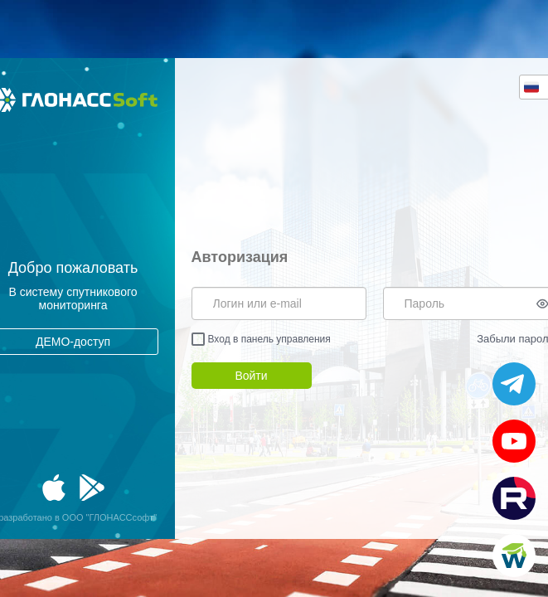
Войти (251, 375)
